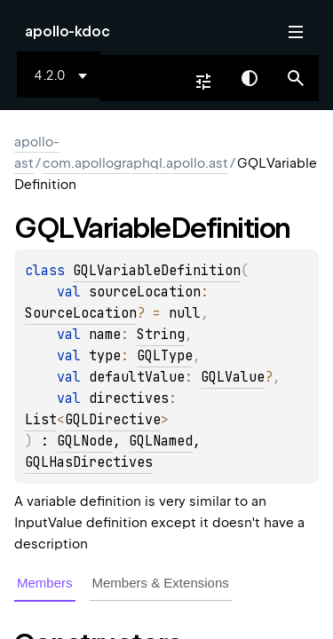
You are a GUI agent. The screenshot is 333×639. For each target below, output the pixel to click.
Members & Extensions (160, 582)
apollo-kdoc (67, 31)
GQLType (165, 356)
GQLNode (85, 441)
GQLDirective (113, 420)
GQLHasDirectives (89, 462)
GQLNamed (161, 441)
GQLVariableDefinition (157, 271)
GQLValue (233, 377)
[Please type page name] (296, 78)
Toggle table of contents (296, 32)
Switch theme (249, 78)
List (41, 420)
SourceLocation (81, 313)
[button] (296, 78)
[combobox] (64, 75)
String (161, 334)
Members (45, 582)
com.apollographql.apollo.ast (135, 163)
